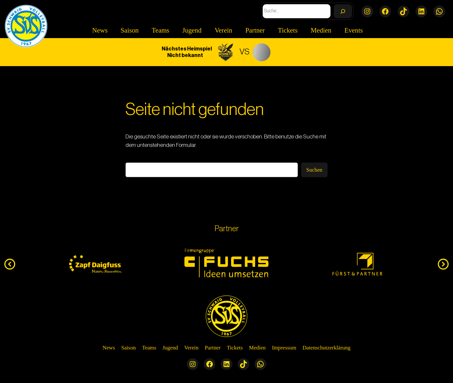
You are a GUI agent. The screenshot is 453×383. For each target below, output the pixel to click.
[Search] (343, 11)
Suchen (314, 170)
